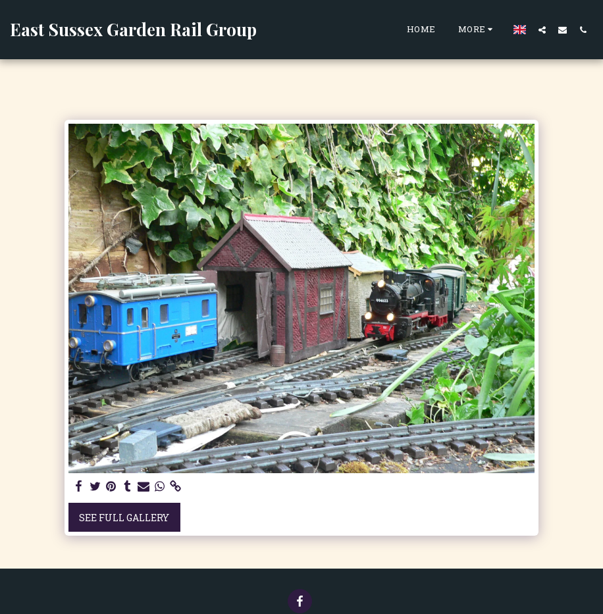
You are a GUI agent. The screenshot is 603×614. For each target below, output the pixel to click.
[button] (542, 29)
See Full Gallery (124, 517)
